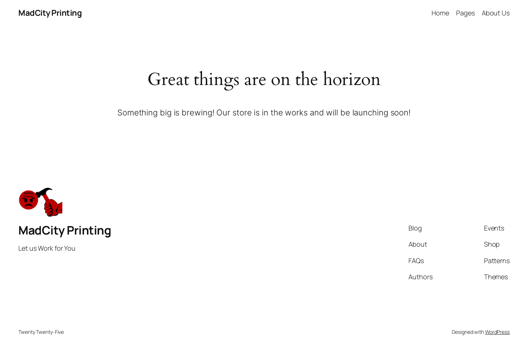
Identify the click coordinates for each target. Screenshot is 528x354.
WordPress (497, 331)
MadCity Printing (50, 12)
